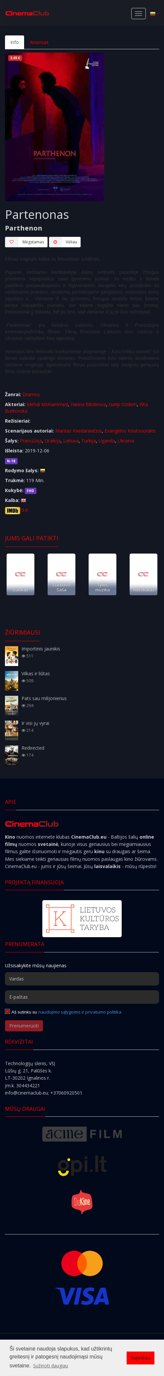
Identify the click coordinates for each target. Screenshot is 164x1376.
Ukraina (126, 441)
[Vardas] (82, 978)
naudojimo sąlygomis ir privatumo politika (79, 1012)
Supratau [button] (140, 1358)
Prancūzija (31, 441)
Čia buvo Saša (61, 587)
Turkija (88, 441)
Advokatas (143, 590)
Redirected (32, 748)
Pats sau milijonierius (44, 698)
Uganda (107, 441)
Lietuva (71, 441)
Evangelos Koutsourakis (130, 431)
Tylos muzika (102, 587)
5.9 (24, 510)
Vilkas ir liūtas (35, 673)
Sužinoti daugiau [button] (50, 1365)
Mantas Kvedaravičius (78, 431)
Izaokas (20, 590)
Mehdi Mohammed (47, 404)
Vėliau (63, 242)
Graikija (53, 441)
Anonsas (39, 42)
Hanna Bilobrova (88, 404)
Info (14, 42)
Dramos (31, 394)
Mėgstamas (24, 242)
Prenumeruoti (24, 1025)
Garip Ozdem (123, 404)
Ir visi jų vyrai (35, 723)
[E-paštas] (82, 997)
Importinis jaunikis (40, 649)
